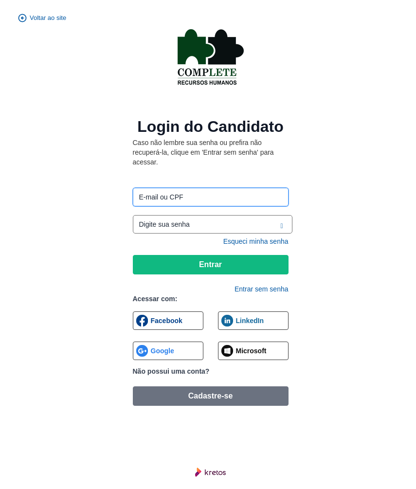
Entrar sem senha (262, 289)
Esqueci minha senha (256, 241)
